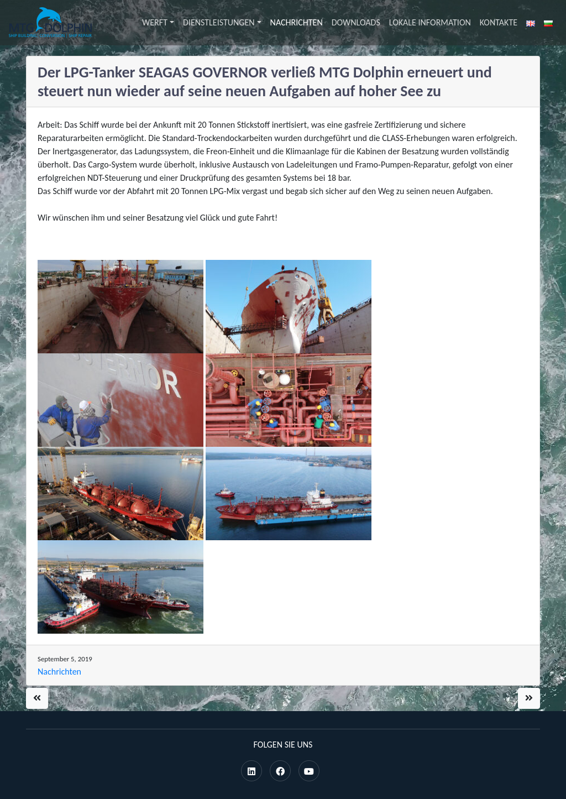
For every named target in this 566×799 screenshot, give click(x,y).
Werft (154, 22)
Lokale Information (430, 22)
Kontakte (498, 22)
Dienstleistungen (219, 22)
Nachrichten (296, 22)
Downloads (356, 22)
